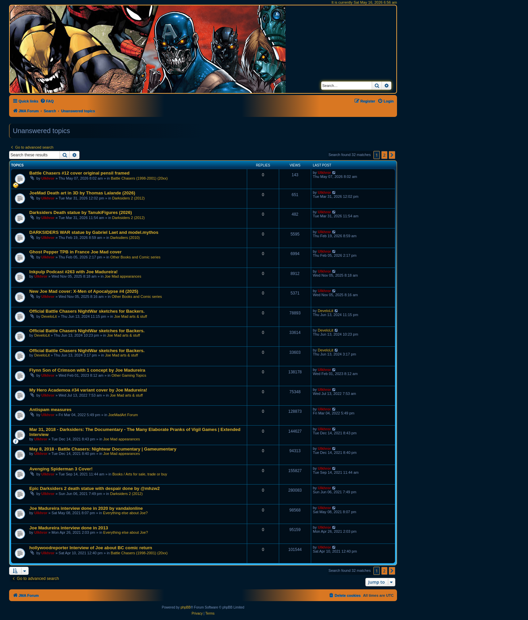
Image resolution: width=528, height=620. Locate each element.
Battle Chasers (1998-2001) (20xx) (139, 178)
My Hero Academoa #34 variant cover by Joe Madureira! (88, 390)
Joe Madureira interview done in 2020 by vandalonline (86, 508)
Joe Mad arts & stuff (130, 316)
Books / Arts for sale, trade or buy (139, 474)
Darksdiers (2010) (124, 238)
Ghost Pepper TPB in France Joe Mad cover (75, 251)
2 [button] (384, 155)
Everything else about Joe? (125, 513)
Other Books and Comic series (135, 257)
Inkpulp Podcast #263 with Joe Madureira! (73, 271)
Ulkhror (48, 178)
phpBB (185, 607)
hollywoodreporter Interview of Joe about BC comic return (90, 547)
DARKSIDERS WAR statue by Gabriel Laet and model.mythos (93, 232)
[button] (392, 155)
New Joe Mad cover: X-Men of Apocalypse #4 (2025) (83, 291)
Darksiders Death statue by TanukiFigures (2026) (80, 212)
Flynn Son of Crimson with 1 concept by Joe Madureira (87, 370)
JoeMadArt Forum (123, 415)
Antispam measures (50, 409)
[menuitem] (47, 101)
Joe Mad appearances (123, 276)
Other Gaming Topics (128, 375)
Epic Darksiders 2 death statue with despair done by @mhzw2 (94, 488)
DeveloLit (49, 316)
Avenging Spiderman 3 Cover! (61, 468)
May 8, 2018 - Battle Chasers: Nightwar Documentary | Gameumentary (102, 449)
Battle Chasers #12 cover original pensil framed (79, 173)
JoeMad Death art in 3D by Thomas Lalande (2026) (82, 192)
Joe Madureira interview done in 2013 (68, 527)
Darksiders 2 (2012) (128, 198)
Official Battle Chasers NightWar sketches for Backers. (87, 311)
